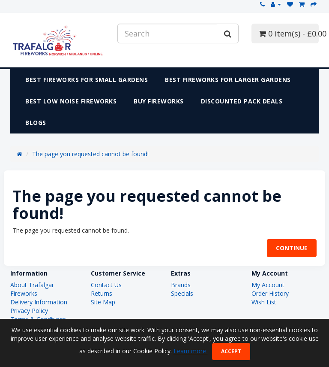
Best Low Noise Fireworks (71, 101)
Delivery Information (38, 302)
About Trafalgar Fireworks (32, 289)
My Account (267, 285)
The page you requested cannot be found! (90, 154)
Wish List (263, 302)
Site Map (103, 302)
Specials (182, 293)
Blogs (35, 122)
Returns (101, 293)
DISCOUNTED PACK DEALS (242, 101)
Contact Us (106, 285)
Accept (231, 351)
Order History (270, 293)
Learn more (190, 351)
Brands (181, 285)
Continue (292, 248)
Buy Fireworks (159, 101)
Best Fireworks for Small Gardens (86, 80)
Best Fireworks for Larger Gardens (228, 80)
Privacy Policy (29, 310)
